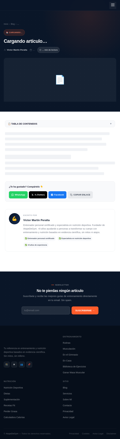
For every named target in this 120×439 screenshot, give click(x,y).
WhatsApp (18, 195)
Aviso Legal (68, 417)
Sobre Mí (67, 399)
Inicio (6, 24)
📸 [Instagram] (6, 364)
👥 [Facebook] (21, 364)
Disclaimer (111, 433)
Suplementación (12, 399)
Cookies (86, 433)
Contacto (67, 405)
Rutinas (66, 343)
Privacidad (68, 411)
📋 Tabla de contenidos (60, 123)
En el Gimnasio (70, 354)
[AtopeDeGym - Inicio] (14, 344)
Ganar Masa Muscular (74, 372)
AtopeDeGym (12, 433)
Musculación (69, 349)
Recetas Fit (9, 405)
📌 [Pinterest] (29, 364)
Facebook (57, 195)
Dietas (7, 393)
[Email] (46, 310)
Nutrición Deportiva (13, 387)
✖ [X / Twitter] (14, 364)
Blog (13, 24)
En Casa (67, 360)
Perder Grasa (10, 411)
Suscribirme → (85, 310)
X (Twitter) (38, 195)
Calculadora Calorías (14, 417)
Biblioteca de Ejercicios (74, 366)
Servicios (67, 393)
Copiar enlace (80, 195)
